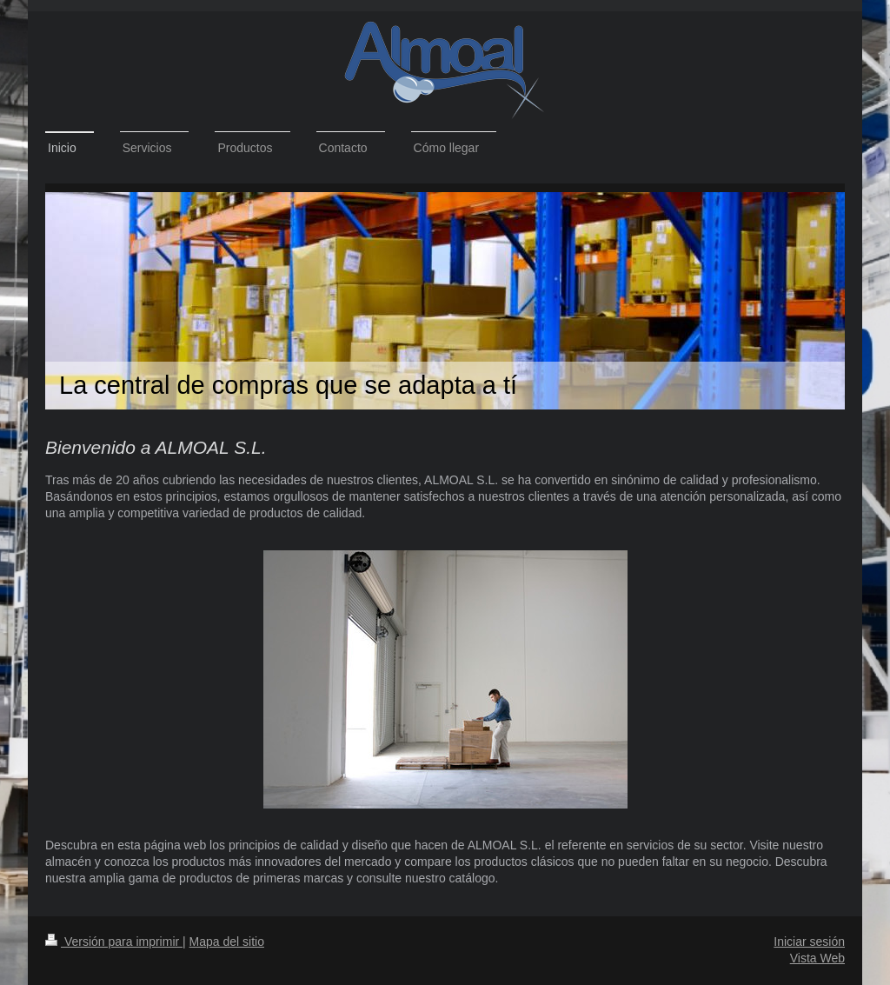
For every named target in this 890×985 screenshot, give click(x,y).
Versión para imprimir (114, 941)
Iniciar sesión (809, 941)
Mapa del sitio (226, 941)
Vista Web (817, 958)
